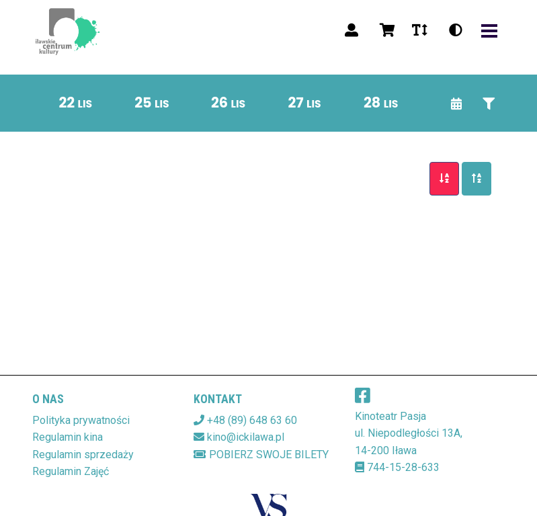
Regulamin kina (67, 437)
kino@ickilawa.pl (245, 437)
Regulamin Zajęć (70, 471)
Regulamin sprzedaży (83, 454)
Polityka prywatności (81, 420)
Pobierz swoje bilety (261, 454)
